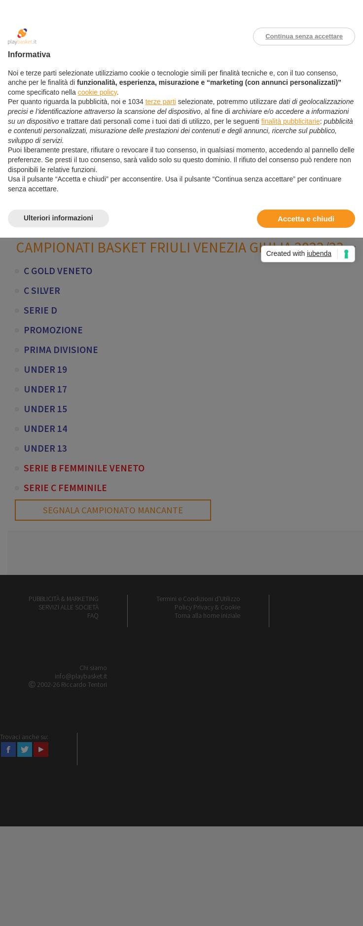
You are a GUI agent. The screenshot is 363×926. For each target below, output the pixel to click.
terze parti (160, 102)
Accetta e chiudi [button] (306, 218)
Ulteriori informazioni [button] (58, 218)
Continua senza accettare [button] (304, 36)
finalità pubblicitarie (290, 121)
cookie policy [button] (97, 92)
